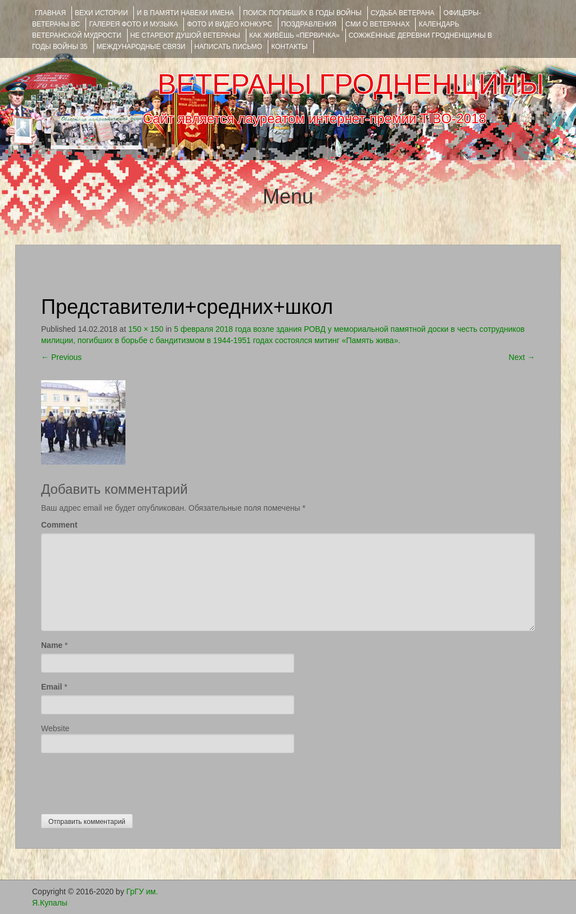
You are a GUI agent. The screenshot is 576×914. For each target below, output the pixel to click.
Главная (50, 13)
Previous (61, 357)
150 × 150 (146, 329)
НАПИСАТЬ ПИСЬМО (229, 47)
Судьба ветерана (403, 13)
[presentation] (126, 781)
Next (521, 357)
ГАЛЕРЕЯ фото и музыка (133, 24)
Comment (59, 524)
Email (51, 686)
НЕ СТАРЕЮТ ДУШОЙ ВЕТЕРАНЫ (185, 35)
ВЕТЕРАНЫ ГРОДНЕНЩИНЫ (351, 84)
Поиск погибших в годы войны (302, 13)
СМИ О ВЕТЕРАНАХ (377, 24)
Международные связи (141, 47)
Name (51, 645)
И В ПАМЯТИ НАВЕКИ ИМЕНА (185, 13)
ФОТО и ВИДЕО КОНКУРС (229, 24)
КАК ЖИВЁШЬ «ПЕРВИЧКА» (294, 35)
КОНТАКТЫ (289, 47)
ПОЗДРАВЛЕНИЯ (308, 24)
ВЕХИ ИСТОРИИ (101, 13)
